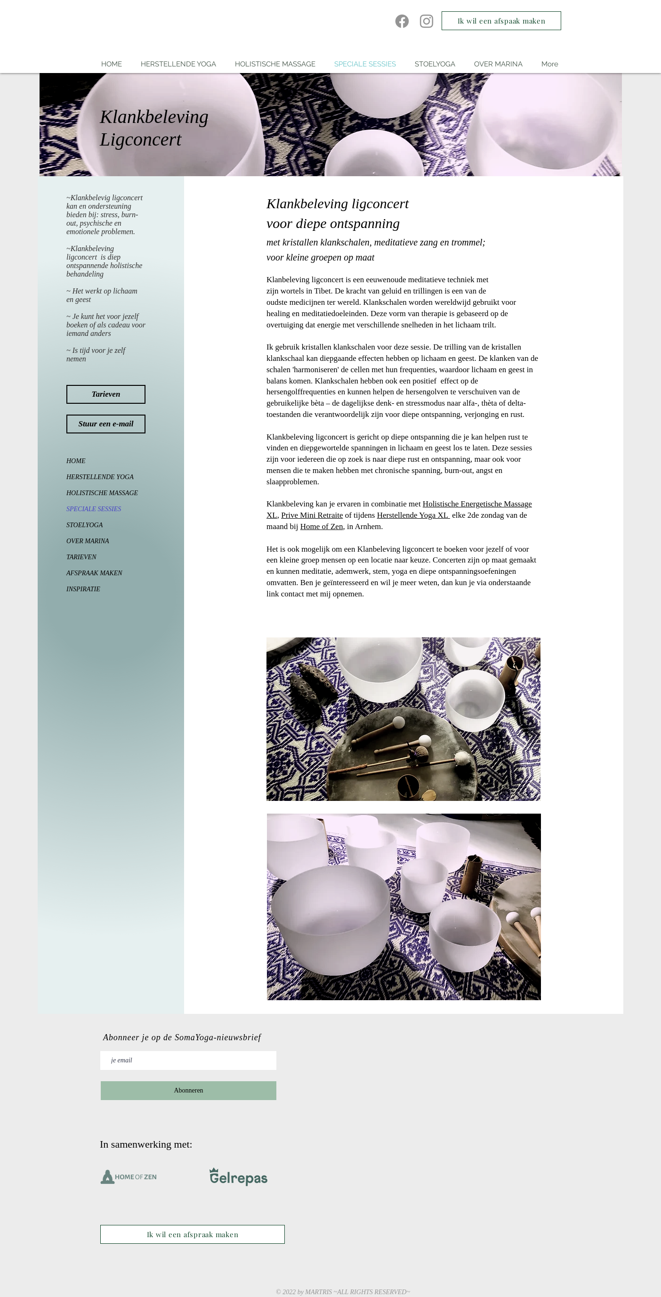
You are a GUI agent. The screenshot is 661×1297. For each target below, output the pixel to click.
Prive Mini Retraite (312, 515)
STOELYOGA (84, 525)
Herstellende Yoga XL (413, 515)
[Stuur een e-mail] (105, 424)
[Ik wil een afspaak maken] (501, 20)
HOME (75, 461)
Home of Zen (321, 526)
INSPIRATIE (83, 589)
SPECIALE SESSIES (93, 509)
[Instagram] (426, 21)
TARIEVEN (81, 557)
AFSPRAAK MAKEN (94, 573)
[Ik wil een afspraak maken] (192, 1234)
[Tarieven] (105, 394)
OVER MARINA (87, 541)
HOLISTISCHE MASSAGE (95, 493)
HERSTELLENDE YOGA (95, 477)
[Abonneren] (188, 1090)
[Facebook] (402, 21)
